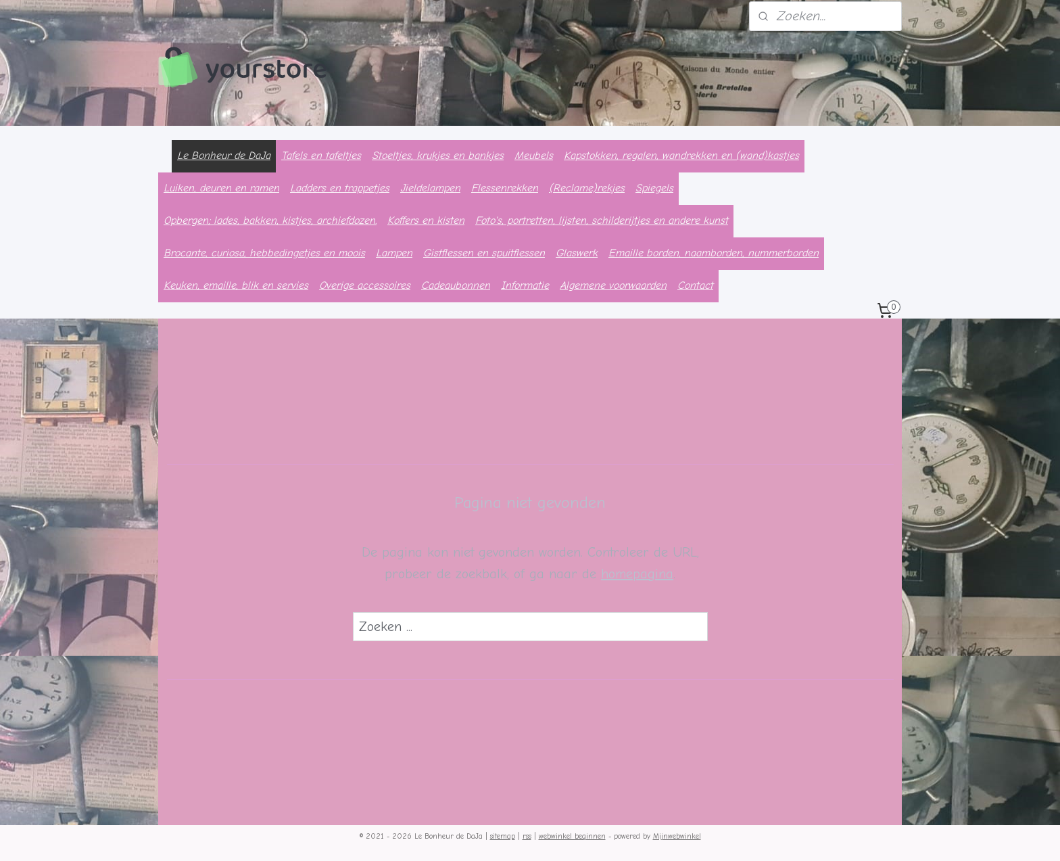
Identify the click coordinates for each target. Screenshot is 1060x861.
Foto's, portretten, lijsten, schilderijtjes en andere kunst (601, 220)
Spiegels (654, 188)
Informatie (525, 285)
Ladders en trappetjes (339, 188)
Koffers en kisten (425, 220)
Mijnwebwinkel (677, 836)
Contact (695, 285)
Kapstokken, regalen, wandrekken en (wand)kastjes (681, 155)
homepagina (637, 574)
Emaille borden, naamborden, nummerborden (713, 253)
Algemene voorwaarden (613, 285)
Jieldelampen (430, 188)
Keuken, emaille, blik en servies (236, 285)
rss (527, 836)
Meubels (533, 155)
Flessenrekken (504, 188)
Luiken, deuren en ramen (221, 188)
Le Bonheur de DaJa (223, 155)
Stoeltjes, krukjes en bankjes (438, 155)
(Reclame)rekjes (587, 188)
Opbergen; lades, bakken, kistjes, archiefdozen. (270, 220)
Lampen (394, 253)
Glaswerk (577, 253)
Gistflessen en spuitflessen (484, 253)
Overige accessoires (364, 285)
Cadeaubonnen (455, 285)
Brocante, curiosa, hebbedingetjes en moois (264, 253)
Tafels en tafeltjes (321, 155)
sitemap (502, 836)
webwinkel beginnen (572, 836)
